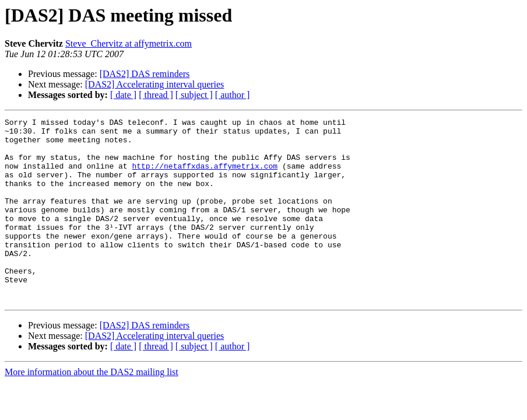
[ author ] (232, 95)
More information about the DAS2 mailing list (91, 409)
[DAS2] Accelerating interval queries (154, 84)
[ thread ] (156, 95)
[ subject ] (194, 95)
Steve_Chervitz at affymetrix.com (128, 43)
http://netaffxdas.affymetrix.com (204, 176)
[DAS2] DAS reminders (145, 74)
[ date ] (123, 95)
